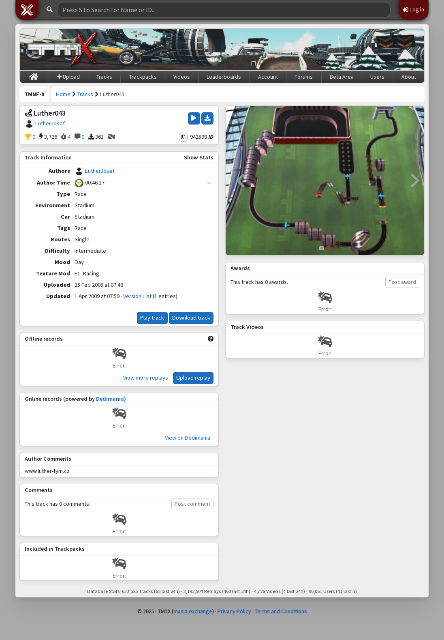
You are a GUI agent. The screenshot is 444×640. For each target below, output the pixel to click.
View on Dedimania (187, 437)
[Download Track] (207, 118)
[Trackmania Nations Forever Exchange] (62, 49)
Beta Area (342, 76)
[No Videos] (111, 137)
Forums (304, 76)
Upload (68, 76)
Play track (152, 317)
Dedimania (110, 398)
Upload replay (193, 377)
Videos (181, 76)
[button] (27, 9)
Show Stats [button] (198, 157)
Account (268, 76)
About (408, 76)
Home (63, 94)
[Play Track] (194, 118)
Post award (402, 282)
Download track (191, 317)
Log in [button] (413, 9)
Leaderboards (224, 76)
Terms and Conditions (281, 611)
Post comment (192, 503)
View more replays (145, 377)
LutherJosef (50, 123)
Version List (137, 296)
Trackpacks (143, 76)
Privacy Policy (234, 611)
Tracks (104, 76)
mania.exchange (192, 611)
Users (377, 76)
